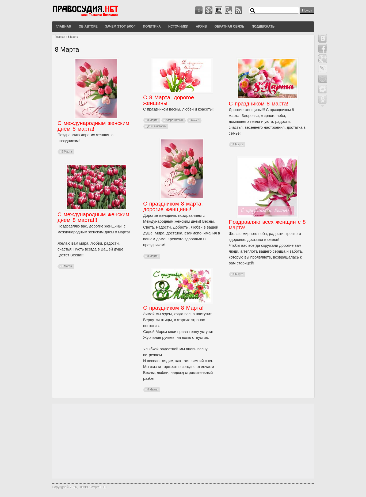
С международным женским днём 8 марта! (93, 126)
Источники (178, 26)
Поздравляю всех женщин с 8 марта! (267, 224)
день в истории (156, 126)
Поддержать (263, 26)
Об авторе (88, 26)
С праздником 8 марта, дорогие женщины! (173, 206)
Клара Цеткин (174, 120)
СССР (195, 120)
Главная (63, 26)
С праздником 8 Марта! (173, 308)
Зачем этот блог (120, 26)
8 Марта (67, 151)
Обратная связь (229, 26)
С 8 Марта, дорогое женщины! (168, 100)
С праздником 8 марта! (258, 104)
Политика (152, 26)
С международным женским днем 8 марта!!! (93, 217)
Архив (201, 26)
